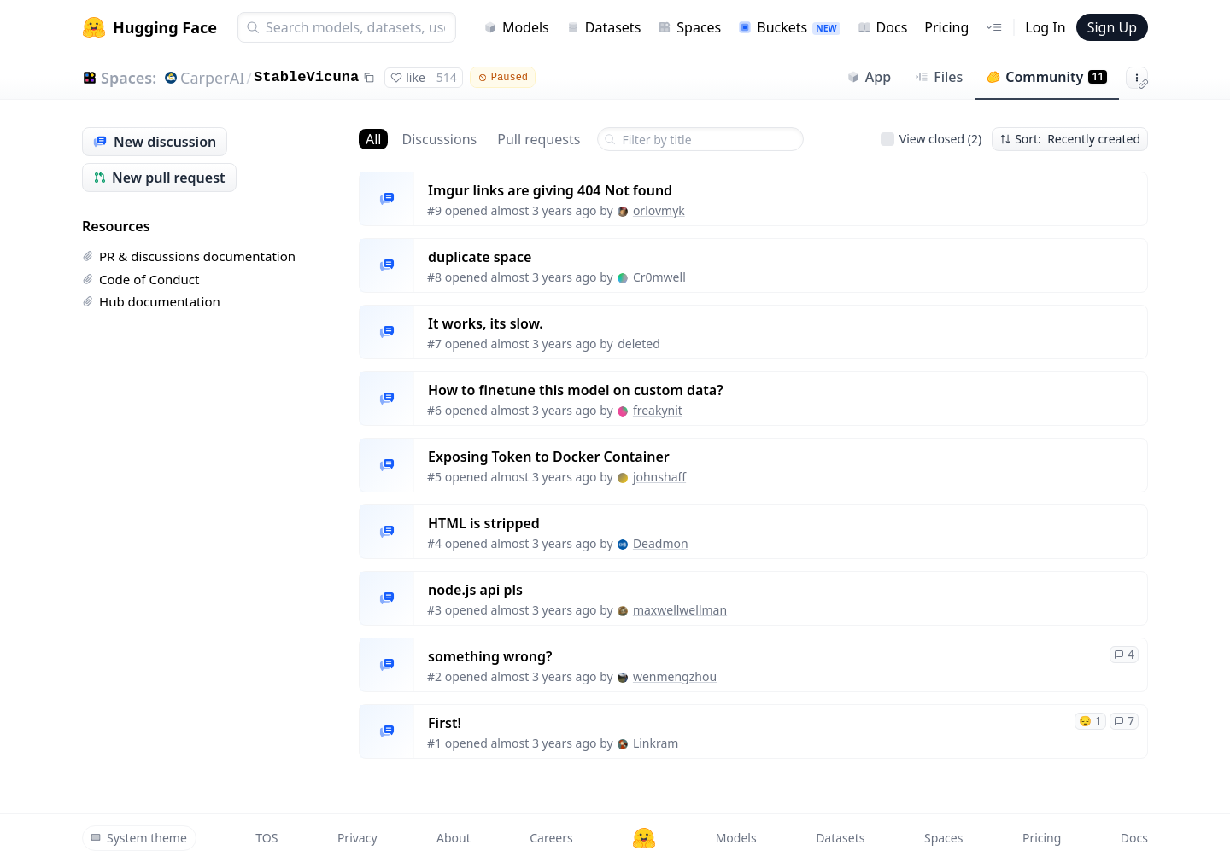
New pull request (159, 177)
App (868, 76)
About (453, 838)
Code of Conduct (140, 279)
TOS (266, 838)
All (373, 139)
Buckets (789, 27)
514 (446, 77)
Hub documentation (151, 301)
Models (516, 27)
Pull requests (538, 139)
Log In (1045, 27)
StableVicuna (306, 77)
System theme (138, 838)
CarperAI (212, 77)
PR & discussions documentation (189, 256)
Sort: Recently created (1069, 139)
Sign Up (1112, 27)
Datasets (603, 27)
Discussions (439, 139)
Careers (551, 838)
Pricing (946, 27)
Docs (883, 27)
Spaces (689, 27)
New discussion (154, 141)
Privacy (357, 838)
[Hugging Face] (644, 838)
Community (1047, 76)
